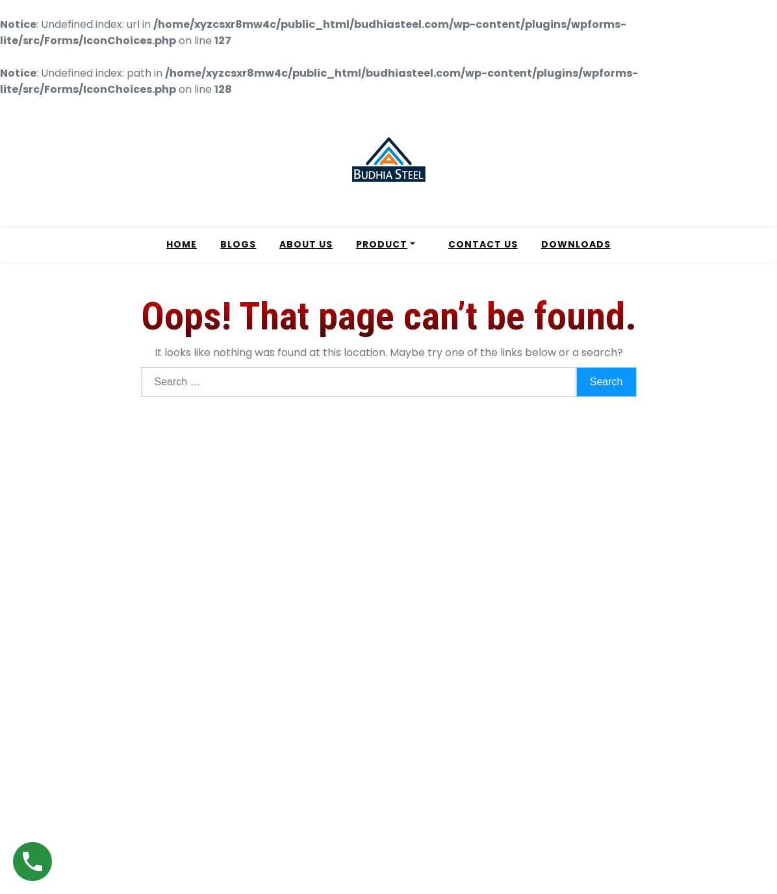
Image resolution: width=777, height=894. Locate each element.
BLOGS (238, 244)
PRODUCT (381, 244)
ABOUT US (306, 244)
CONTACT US (483, 244)
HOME (181, 244)
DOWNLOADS (576, 244)
